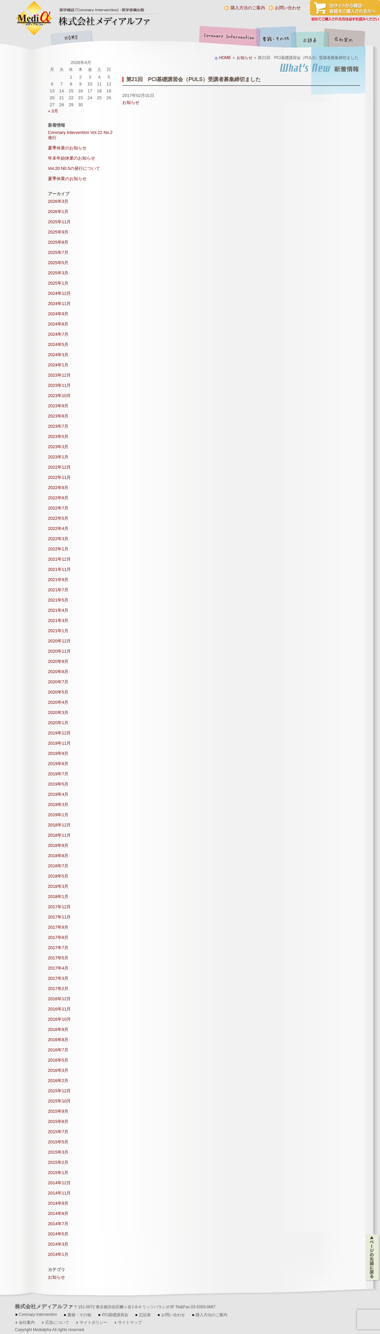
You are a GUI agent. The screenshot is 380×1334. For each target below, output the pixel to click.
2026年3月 (58, 201)
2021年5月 (58, 600)
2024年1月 (58, 364)
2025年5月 (58, 262)
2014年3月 (58, 1244)
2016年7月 (58, 1049)
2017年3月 (58, 978)
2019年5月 (58, 784)
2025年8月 (58, 242)
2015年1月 (58, 1172)
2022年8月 (58, 497)
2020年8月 (58, 671)
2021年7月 (58, 589)
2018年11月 (59, 835)
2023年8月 (58, 416)
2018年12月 (59, 824)
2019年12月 (59, 732)
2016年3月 (58, 1070)
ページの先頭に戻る (372, 1257)
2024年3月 (58, 354)
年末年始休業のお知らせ (71, 158)
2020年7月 (58, 681)
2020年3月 (58, 712)
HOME (71, 38)
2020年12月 (59, 640)
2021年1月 (58, 630)
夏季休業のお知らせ (67, 147)
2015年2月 (58, 1162)
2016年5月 (58, 1060)
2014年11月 (59, 1193)
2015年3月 (58, 1152)
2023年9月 (58, 405)
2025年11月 (59, 221)
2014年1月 (58, 1254)
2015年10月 (59, 1101)
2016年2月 (58, 1080)
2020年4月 (58, 702)
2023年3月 (58, 446)
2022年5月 (58, 518)
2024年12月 (59, 293)
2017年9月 (58, 927)
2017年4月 (58, 968)
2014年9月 (58, 1203)
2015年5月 (58, 1141)
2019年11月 (59, 743)
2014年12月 (59, 1182)
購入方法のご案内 (248, 7)
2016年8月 (58, 1039)
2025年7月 (58, 252)
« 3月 (53, 111)
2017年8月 (58, 937)
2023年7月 (58, 426)
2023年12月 (59, 375)
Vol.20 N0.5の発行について (74, 168)
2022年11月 (59, 477)
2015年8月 (58, 1121)
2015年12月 (59, 1090)
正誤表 (310, 38)
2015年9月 (58, 1111)
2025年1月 (58, 283)
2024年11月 (59, 303)
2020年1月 (58, 722)
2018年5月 (58, 876)
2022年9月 (58, 487)
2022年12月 (59, 467)
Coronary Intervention (228, 38)
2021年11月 (59, 569)
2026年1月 (58, 211)
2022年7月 (58, 508)
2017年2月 (58, 988)
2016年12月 (59, 998)
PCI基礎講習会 (115, 1315)
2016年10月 (59, 1019)
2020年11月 (59, 651)
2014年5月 (58, 1233)
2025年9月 (58, 232)
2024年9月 (58, 313)
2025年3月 (58, 272)
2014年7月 (58, 1223)
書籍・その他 (276, 38)
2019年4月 (58, 794)
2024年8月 (58, 324)
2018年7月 (58, 865)
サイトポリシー (93, 1322)
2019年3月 (58, 804)
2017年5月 (58, 957)
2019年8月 (58, 763)
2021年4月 (58, 610)
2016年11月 (59, 1009)
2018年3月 (58, 886)
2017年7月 (58, 947)
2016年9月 (58, 1029)
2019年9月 (58, 753)
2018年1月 (58, 896)
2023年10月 (59, 395)
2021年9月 (58, 579)
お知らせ (244, 57)
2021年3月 (58, 620)
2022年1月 (58, 548)
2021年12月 (59, 559)
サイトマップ (130, 1322)
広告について (57, 1322)
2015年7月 (58, 1131)
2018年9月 (58, 845)
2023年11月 (59, 385)
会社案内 (348, 38)
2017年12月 (59, 906)
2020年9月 (58, 661)
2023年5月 (58, 436)
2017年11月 (59, 917)
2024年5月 (58, 344)
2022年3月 (58, 538)
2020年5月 (58, 692)
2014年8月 (58, 1213)
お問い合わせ (288, 7)
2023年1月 (58, 456)
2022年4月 (58, 528)
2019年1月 (58, 814)
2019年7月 (58, 773)
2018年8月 (58, 855)
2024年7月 (58, 334)
